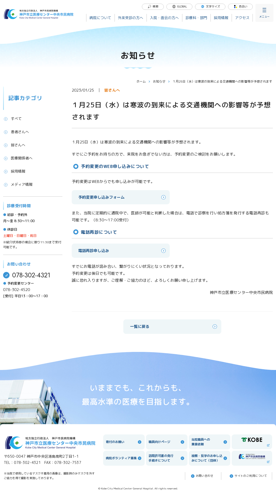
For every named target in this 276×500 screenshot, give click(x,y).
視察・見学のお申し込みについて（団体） (209, 458)
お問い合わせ (202, 476)
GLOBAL (179, 6)
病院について (100, 17)
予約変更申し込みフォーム (122, 197)
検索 (153, 6)
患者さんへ (16, 131)
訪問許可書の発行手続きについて (167, 458)
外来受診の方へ (130, 17)
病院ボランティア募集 (124, 458)
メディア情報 (18, 184)
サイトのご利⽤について (248, 476)
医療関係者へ (18, 158)
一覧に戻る (174, 326)
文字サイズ (210, 6)
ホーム (143, 81)
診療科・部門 (196, 17)
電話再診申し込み (122, 250)
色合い (240, 6)
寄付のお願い (124, 442)
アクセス (242, 17)
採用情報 (221, 17)
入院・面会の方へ (164, 17)
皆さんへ (14, 145)
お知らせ (161, 81)
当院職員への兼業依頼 (209, 441)
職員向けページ (167, 442)
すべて (12, 118)
